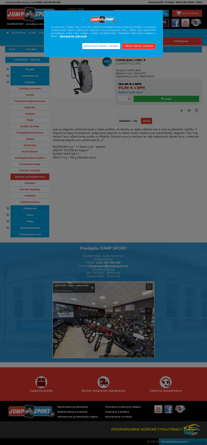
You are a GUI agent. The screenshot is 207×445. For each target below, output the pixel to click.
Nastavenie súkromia (73, 36)
